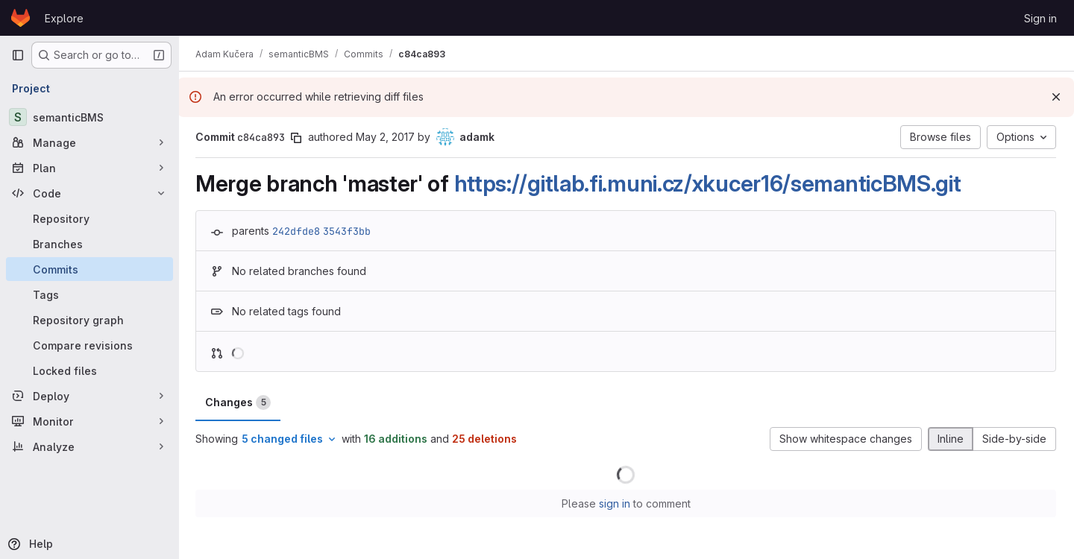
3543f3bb (348, 231)
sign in (615, 503)
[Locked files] (89, 370)
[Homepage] (20, 18)
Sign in (1040, 18)
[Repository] (89, 218)
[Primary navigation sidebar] (18, 55)
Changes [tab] (239, 402)
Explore (64, 18)
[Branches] (89, 244)
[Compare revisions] (89, 345)
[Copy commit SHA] (298, 138)
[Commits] (89, 269)
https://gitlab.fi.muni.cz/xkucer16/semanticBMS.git (709, 183)
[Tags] (89, 294)
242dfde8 (297, 231)
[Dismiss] (1056, 97)
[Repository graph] (89, 320)
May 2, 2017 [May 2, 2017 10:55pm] (386, 136)
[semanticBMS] (89, 117)
